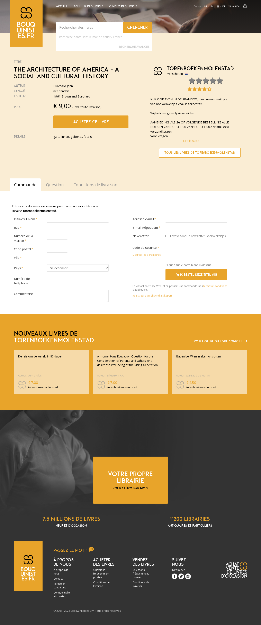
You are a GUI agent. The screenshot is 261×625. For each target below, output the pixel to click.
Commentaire (23, 294)
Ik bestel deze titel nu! (196, 275)
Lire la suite (191, 141)
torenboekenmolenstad (199, 69)
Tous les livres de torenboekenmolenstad (199, 153)
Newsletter (141, 236)
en (212, 6)
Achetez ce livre (91, 121)
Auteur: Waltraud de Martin (193, 375)
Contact (198, 6)
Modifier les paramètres (147, 254)
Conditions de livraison (101, 584)
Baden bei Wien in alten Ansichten (198, 356)
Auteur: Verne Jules (30, 375)
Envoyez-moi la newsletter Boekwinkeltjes (195, 236)
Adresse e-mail (143, 219)
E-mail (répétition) (145, 227)
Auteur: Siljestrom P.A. (110, 375)
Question (55, 184)
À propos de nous (61, 571)
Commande (25, 184)
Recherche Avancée (134, 47)
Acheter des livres (88, 6)
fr (218, 6)
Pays (17, 268)
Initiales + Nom (24, 219)
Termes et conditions (60, 585)
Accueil (62, 6)
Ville (16, 257)
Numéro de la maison (23, 238)
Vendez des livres (123, 6)
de (223, 6)
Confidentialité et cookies (62, 594)
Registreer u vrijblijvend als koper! (152, 295)
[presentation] (196, 252)
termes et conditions (215, 286)
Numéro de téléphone (22, 281)
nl (205, 6)
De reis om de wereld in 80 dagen (40, 356)
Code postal (22, 249)
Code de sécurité (145, 247)
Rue (16, 227)
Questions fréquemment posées (101, 573)
